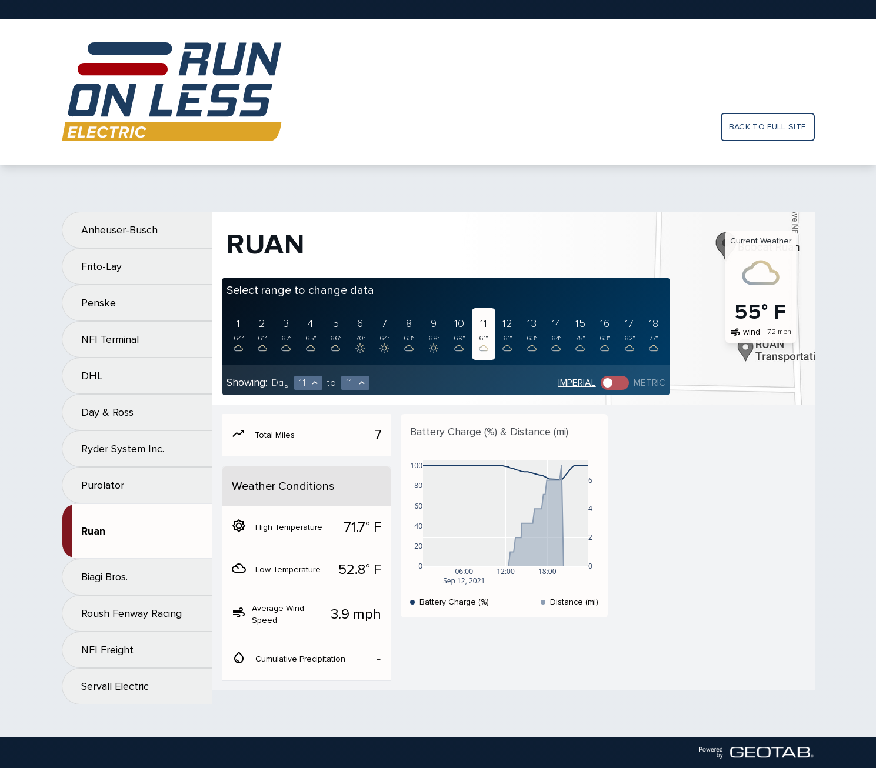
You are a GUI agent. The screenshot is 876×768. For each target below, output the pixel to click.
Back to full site (768, 127)
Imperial (577, 383)
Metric (649, 383)
